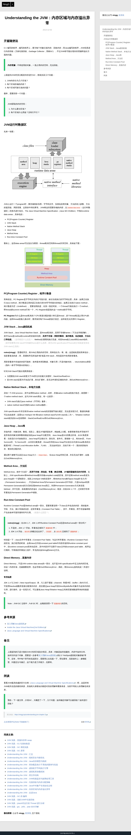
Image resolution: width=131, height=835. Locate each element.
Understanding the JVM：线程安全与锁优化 (25, 758)
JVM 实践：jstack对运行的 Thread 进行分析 (26, 803)
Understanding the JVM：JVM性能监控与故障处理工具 (30, 779)
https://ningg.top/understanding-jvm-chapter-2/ (30, 714)
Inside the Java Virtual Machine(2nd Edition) (26, 627)
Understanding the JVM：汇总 (20, 754)
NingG (6, 4)
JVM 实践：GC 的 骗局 (17, 796)
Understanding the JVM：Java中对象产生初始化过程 (29, 786)
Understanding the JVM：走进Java (22, 793)
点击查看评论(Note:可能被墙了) (16, 722)
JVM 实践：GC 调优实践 (17, 747)
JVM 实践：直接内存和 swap (19, 740)
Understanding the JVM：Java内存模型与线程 (26, 761)
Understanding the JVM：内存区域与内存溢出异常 (28, 789)
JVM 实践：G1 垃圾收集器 (18, 744)
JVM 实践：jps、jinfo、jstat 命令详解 (23, 807)
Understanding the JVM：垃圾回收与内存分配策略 (28, 782)
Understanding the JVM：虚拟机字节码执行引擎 (27, 768)
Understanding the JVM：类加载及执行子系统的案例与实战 (32, 765)
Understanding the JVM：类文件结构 (23, 775)
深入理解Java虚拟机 (16, 624)
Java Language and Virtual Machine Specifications (28, 631)
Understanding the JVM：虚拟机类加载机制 (25, 772)
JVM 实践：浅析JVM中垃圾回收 (20, 800)
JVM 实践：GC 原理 (15, 751)
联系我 (87, 722)
